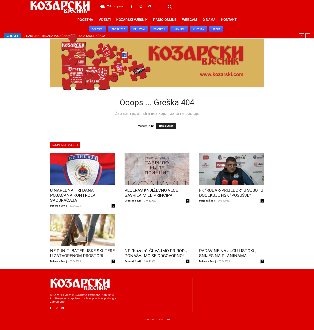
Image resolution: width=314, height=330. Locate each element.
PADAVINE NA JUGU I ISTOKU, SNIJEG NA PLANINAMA (227, 253)
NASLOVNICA (166, 126)
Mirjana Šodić (207, 200)
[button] (169, 6)
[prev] (301, 35)
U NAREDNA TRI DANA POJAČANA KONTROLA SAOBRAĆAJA (73, 195)
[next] (307, 35)
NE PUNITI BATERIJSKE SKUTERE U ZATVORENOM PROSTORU (82, 253)
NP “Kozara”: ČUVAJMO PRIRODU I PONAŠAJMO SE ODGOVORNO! (157, 253)
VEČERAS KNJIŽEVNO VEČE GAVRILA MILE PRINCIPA (151, 193)
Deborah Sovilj (58, 205)
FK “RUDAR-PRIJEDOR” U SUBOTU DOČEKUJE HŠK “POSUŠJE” (231, 193)
